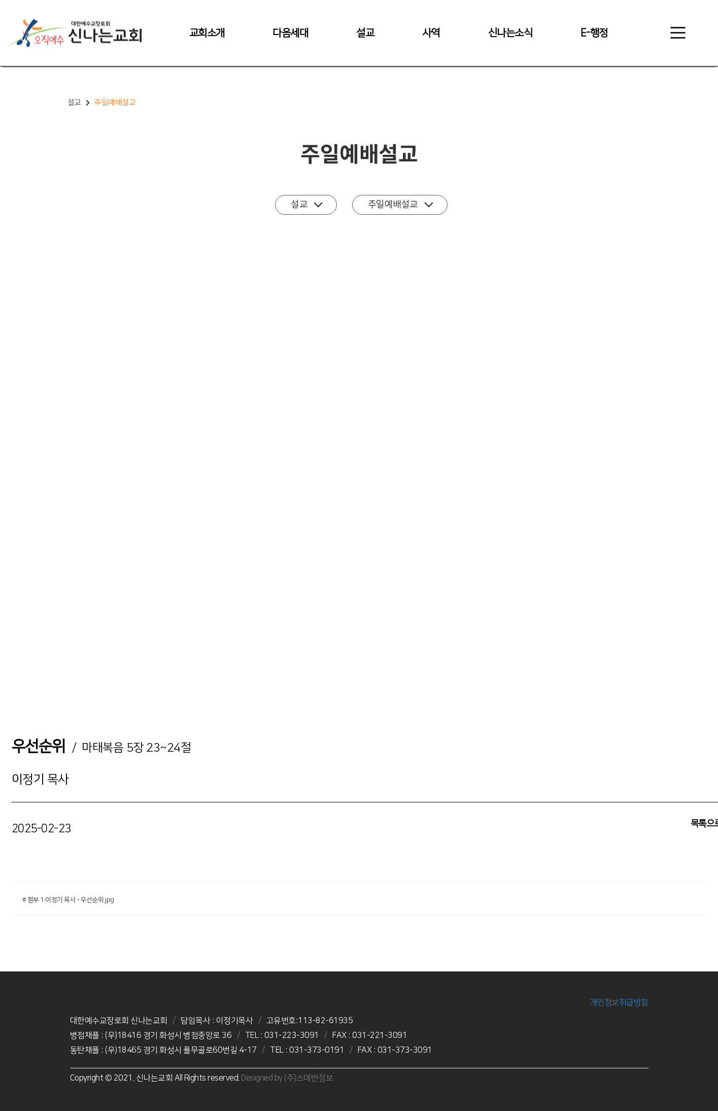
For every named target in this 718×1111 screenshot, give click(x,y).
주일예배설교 (400, 204)
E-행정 (594, 33)
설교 (365, 33)
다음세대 (290, 33)
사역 (431, 33)
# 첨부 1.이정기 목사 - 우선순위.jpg (68, 899)
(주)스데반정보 (308, 1078)
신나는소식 (510, 33)
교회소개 (207, 33)
